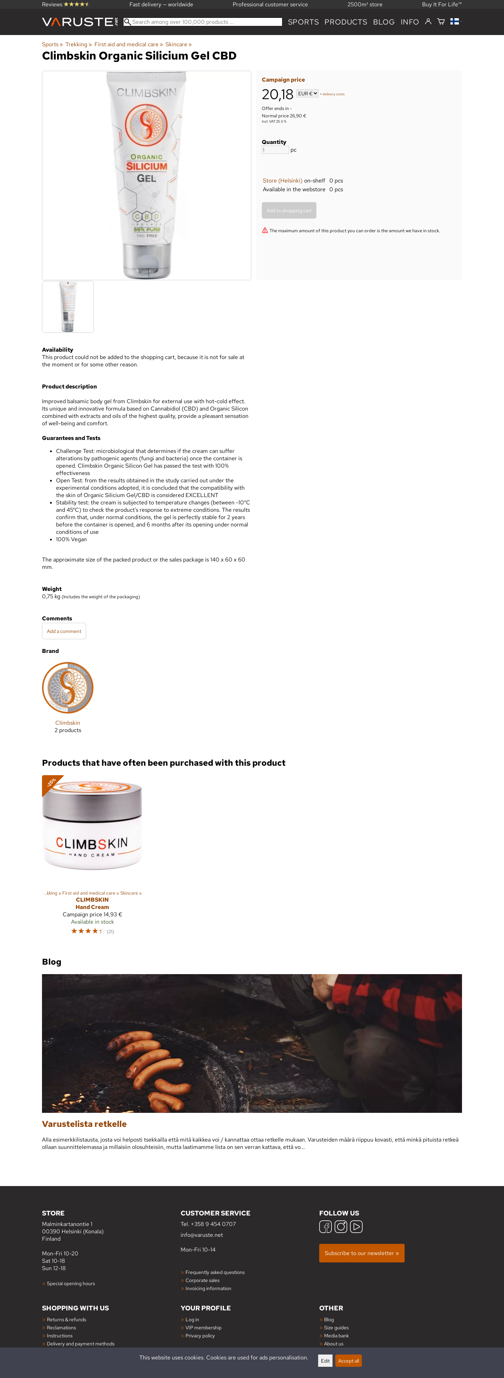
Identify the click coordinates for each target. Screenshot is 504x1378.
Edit (325, 1360)
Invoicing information (208, 1288)
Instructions (59, 1335)
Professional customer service (270, 4)
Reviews (66, 4)
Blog (329, 1319)
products (345, 22)
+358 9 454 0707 (213, 1224)
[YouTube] (356, 1227)
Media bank (336, 1335)
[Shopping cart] (441, 22)
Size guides (336, 1327)
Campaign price (283, 79)
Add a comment (64, 631)
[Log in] (428, 22)
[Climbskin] (67, 703)
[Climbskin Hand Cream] (92, 858)
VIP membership (204, 1327)
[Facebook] (325, 1227)
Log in (192, 1319)
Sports (303, 22)
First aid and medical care (128, 44)
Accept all (348, 1360)
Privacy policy (200, 1335)
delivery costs (334, 94)
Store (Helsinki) (282, 180)
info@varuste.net (202, 1235)
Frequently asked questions (215, 1272)
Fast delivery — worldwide (161, 4)
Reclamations (61, 1327)
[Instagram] (341, 1227)
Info (410, 22)
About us (333, 1343)
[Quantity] (275, 150)
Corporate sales (202, 1280)
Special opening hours (71, 1283)
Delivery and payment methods (80, 1343)
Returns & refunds (66, 1319)
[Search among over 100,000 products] (202, 22)
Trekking (78, 44)
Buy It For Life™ (442, 4)
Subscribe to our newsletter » (362, 1253)
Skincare (179, 44)
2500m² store (365, 4)
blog (384, 22)
